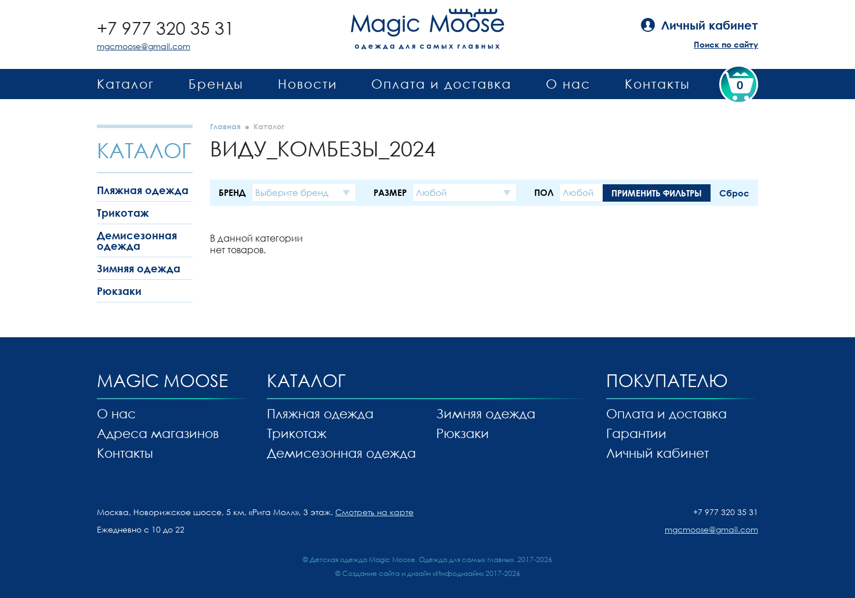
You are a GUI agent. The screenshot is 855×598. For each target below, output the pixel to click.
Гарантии (636, 433)
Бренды (216, 84)
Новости (308, 84)
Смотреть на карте (374, 512)
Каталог (125, 84)
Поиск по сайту (726, 44)
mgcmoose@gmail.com (143, 46)
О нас (568, 84)
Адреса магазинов (158, 433)
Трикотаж (123, 212)
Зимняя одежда (138, 268)
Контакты (657, 84)
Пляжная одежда (143, 190)
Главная (225, 126)
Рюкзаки (119, 291)
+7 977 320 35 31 (165, 28)
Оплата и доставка (441, 84)
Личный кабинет (657, 453)
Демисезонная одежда (137, 240)
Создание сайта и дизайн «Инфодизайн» (413, 573)
